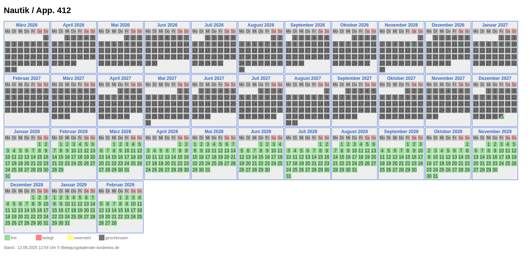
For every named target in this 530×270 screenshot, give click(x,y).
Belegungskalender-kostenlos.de (90, 247)
